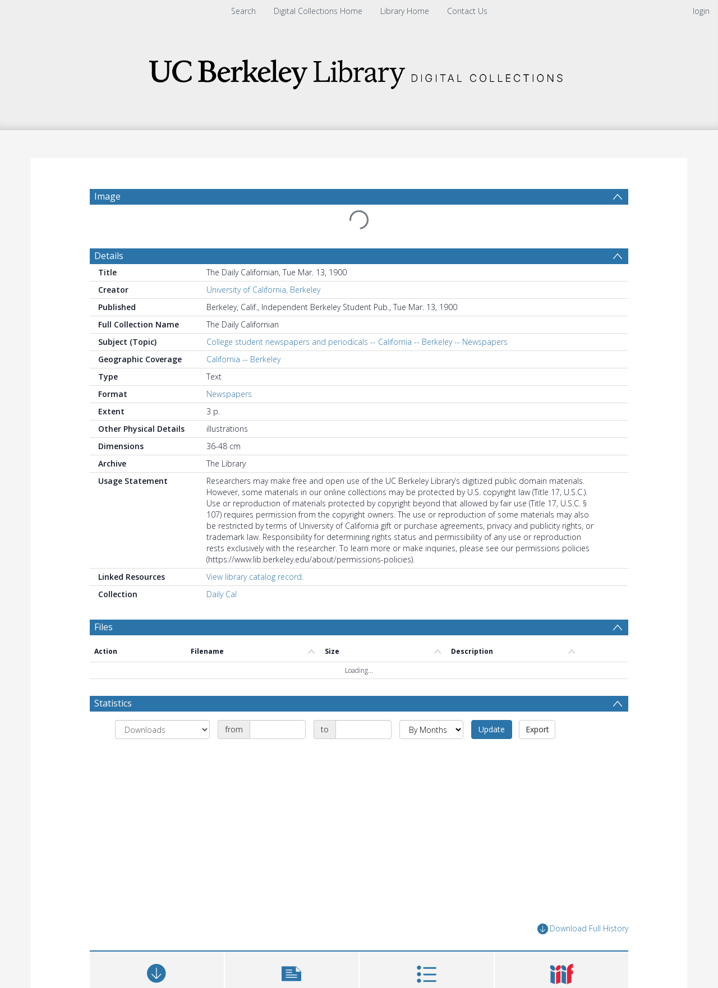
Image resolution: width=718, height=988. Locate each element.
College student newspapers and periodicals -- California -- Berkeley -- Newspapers (357, 341)
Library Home (404, 11)
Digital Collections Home (318, 11)
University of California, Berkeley (263, 289)
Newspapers (229, 394)
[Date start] (278, 729)
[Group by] (162, 729)
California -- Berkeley (243, 359)
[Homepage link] (359, 71)
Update (491, 729)
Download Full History (582, 929)
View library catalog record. (254, 576)
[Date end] (363, 729)
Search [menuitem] (243, 11)
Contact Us (467, 11)
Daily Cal (221, 594)
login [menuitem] (701, 11)
